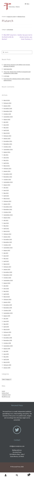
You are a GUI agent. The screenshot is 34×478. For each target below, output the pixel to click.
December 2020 (8, 272)
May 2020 (6, 291)
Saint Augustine (8, 69)
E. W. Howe (6, 76)
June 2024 (6, 157)
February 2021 (7, 267)
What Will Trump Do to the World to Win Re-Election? (9, 37)
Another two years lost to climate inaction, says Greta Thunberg (24, 37)
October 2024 (7, 146)
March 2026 (7, 100)
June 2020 (6, 288)
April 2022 (6, 228)
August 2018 (7, 348)
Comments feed (6, 395)
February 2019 (7, 332)
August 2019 (7, 316)
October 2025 (7, 114)
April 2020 (6, 294)
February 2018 (7, 365)
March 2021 (6, 264)
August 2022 (7, 217)
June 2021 (6, 256)
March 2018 (7, 362)
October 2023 (7, 179)
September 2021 (8, 247)
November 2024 (8, 144)
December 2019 (8, 305)
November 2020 (8, 275)
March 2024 (7, 166)
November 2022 (8, 209)
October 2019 (7, 310)
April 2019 (6, 326)
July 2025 (6, 122)
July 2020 (6, 286)
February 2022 (7, 234)
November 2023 (8, 176)
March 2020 (7, 296)
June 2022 (6, 223)
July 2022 (6, 220)
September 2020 (8, 280)
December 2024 (8, 141)
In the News (10, 29)
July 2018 (6, 351)
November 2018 (8, 340)
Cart (26, 474)
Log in (3, 391)
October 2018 (7, 343)
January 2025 (7, 138)
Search (17, 475)
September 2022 (8, 215)
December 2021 (8, 239)
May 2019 (6, 324)
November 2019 (8, 307)
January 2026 (7, 106)
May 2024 (6, 160)
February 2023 (7, 201)
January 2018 (7, 367)
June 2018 (6, 354)
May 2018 (6, 356)
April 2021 (6, 261)
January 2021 (7, 269)
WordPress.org (6, 396)
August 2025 (7, 119)
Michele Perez (21, 16)
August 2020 (7, 283)
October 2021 (7, 245)
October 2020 (7, 277)
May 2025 (6, 127)
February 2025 (7, 136)
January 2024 (7, 171)
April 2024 (6, 163)
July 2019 (6, 318)
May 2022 (6, 226)
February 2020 (7, 299)
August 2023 (7, 185)
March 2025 (7, 133)
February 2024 (7, 168)
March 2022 (7, 231)
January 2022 (7, 237)
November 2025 (8, 111)
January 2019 (7, 335)
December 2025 (8, 108)
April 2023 (6, 196)
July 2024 (6, 155)
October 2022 (7, 212)
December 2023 (8, 174)
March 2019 (7, 329)
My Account (5, 475)
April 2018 (6, 359)
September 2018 (8, 346)
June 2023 (6, 190)
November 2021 (8, 242)
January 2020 (7, 302)
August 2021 (7, 250)
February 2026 (7, 103)
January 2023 (7, 204)
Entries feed (5, 393)
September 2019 (8, 313)
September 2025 (8, 116)
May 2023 (6, 193)
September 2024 (8, 149)
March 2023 (7, 198)
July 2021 (6, 253)
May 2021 (6, 258)
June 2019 (6, 321)
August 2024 (7, 152)
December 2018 (8, 337)
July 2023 (6, 187)
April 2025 (6, 130)
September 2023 (8, 182)
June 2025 (6, 125)
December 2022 (8, 206)
